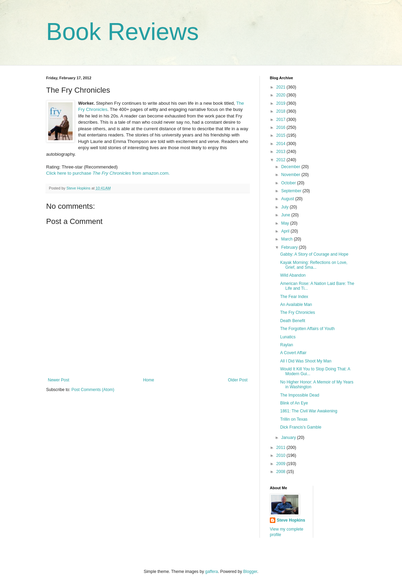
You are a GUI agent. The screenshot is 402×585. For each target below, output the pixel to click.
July (285, 207)
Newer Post (58, 380)
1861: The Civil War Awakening (308, 411)
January (289, 437)
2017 (281, 119)
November (291, 174)
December (291, 166)
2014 (281, 143)
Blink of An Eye (294, 403)
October (289, 183)
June (286, 215)
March (287, 239)
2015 (281, 135)
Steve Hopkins (291, 520)
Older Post (237, 380)
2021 (281, 87)
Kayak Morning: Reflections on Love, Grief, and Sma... (313, 265)
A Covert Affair (293, 352)
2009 (281, 463)
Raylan (286, 344)
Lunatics (288, 337)
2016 (281, 127)
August (288, 198)
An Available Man (296, 304)
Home (148, 380)
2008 (281, 471)
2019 (281, 103)
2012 (281, 159)
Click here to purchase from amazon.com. (108, 173)
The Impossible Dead (299, 395)
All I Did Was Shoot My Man (305, 361)
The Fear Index (294, 296)
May (285, 223)
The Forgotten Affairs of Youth (307, 328)
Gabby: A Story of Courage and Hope (314, 254)
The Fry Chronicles (297, 312)
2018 (281, 111)
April (285, 231)
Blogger (250, 571)
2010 (281, 455)
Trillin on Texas (293, 419)
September (292, 190)
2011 (281, 447)
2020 (281, 95)
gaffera (211, 571)
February (290, 247)
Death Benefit (292, 320)
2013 (281, 151)
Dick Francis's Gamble (300, 427)
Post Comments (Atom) (92, 389)
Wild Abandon (293, 275)
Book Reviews (122, 31)
